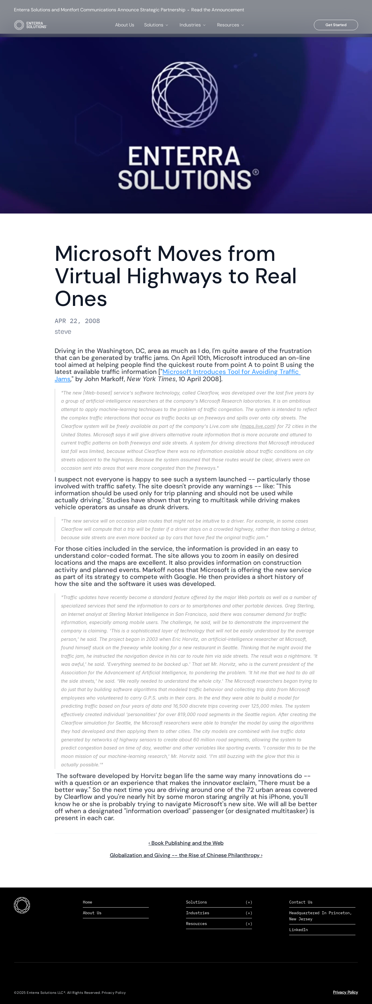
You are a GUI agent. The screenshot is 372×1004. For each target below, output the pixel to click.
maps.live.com (258, 426)
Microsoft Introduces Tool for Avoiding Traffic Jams (178, 375)
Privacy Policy (345, 992)
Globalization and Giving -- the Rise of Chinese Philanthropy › (186, 855)
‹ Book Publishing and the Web (186, 843)
